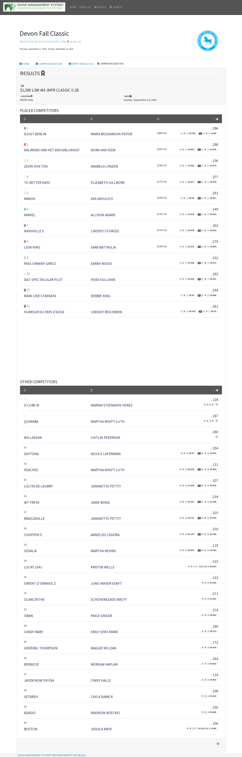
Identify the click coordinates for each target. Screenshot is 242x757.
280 (214, 432)
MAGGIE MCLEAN (103, 648)
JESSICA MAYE (101, 729)
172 (214, 642)
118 (214, 545)
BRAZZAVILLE (34, 518)
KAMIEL (29, 215)
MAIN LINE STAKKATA (40, 296)
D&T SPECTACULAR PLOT (43, 279)
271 (214, 593)
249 (215, 209)
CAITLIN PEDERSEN (105, 437)
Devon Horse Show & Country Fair (43, 41)
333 (214, 577)
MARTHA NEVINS (103, 551)
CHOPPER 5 (33, 534)
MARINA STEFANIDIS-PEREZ (112, 405)
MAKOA (29, 198)
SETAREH (31, 696)
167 (214, 415)
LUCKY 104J (33, 567)
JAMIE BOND (100, 502)
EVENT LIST (85, 7)
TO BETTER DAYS (37, 182)
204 (214, 448)
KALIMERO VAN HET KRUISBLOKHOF (52, 150)
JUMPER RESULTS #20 (49, 63)
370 (214, 529)
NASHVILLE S (34, 231)
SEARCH (115, 7)
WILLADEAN (33, 437)
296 (215, 128)
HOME (73, 7)
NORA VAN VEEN (103, 150)
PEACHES (31, 470)
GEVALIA (30, 551)
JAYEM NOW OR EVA (39, 680)
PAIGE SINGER (101, 615)
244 (215, 290)
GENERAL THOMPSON (41, 648)
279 (215, 241)
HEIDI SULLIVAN (103, 279)
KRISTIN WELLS (102, 567)
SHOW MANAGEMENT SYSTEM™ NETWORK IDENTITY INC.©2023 (52, 755)
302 (215, 225)
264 (214, 658)
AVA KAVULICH (102, 198)
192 (215, 274)
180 (214, 626)
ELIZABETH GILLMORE (108, 182)
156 (215, 160)
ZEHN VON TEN (36, 166)
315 (214, 561)
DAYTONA (31, 454)
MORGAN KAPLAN (104, 664)
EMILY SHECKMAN (104, 632)
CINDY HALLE (101, 680)
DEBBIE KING (100, 296)
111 (214, 464)
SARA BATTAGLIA (103, 247)
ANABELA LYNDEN (104, 166)
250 (214, 707)
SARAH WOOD (101, 263)
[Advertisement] (121, 343)
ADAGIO (30, 712)
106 (214, 723)
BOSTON (30, 729)
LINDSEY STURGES (105, 231)
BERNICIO (31, 664)
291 (215, 193)
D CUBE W (31, 405)
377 (215, 177)
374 (214, 610)
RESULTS (100, 7)
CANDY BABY (33, 632)
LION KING (32, 247)
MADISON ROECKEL (105, 712)
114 (214, 674)
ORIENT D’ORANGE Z (40, 583)
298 (215, 144)
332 (215, 258)
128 (214, 399)
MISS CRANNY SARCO (40, 263)
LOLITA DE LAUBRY (38, 486)
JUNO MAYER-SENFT (106, 583)
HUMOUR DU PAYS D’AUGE (44, 312)
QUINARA (31, 421)
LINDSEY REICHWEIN (106, 312)
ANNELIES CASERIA (105, 534)
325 (214, 513)
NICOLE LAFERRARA (106, 454)
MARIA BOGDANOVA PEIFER (111, 134)
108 (214, 691)
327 (214, 480)
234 (214, 496)
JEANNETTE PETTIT (106, 486)
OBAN (28, 615)
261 (215, 306)
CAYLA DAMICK (102, 696)
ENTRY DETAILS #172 (81, 63)
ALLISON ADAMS (103, 215)
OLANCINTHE (34, 599)
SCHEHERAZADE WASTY (109, 599)
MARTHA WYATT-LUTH (108, 421)
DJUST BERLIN (35, 134)
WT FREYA (31, 502)
